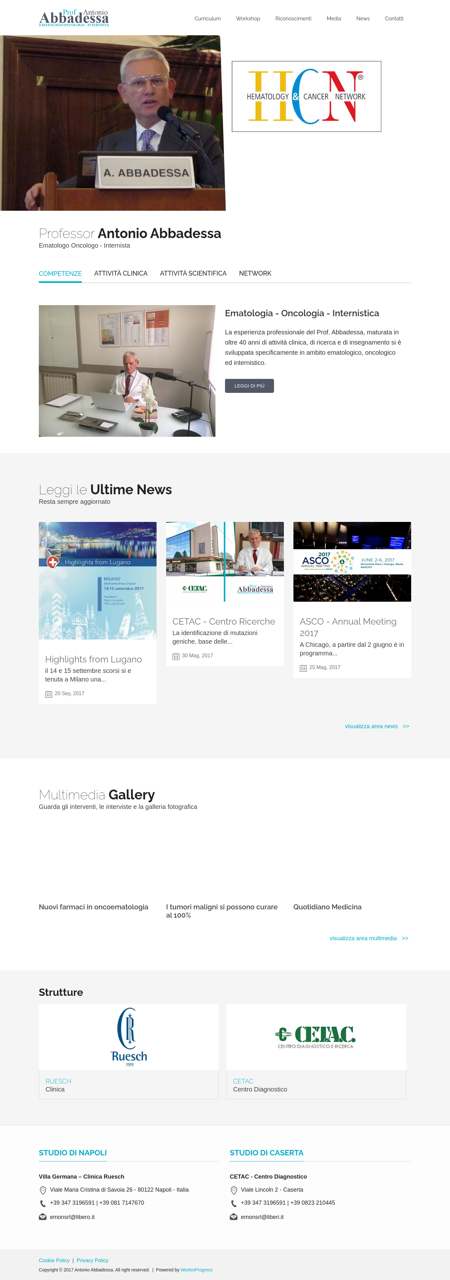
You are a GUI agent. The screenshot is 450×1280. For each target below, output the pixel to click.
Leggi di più (249, 385)
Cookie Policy (54, 1260)
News (363, 19)
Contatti (394, 19)
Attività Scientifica (193, 273)
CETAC (243, 1081)
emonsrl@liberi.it (262, 1217)
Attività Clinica (121, 273)
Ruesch (58, 1081)
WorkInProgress (197, 1269)
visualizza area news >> (377, 726)
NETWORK (255, 273)
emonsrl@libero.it (72, 1217)
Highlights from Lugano (93, 659)
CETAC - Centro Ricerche (223, 621)
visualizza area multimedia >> (369, 938)
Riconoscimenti (294, 19)
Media (334, 19)
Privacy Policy (93, 1260)
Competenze (60, 273)
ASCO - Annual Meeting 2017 (348, 627)
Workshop (248, 19)
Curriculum (208, 19)
